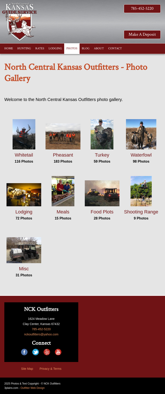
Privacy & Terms (50, 368)
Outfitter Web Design (33, 387)
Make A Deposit (142, 34)
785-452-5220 (142, 8)
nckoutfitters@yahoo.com (41, 334)
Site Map (27, 368)
